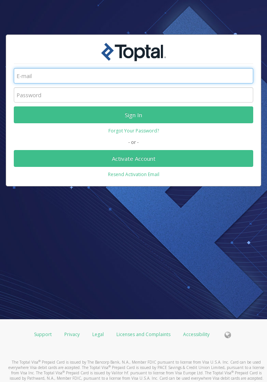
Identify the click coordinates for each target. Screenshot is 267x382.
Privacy (72, 334)
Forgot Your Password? (133, 130)
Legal (98, 334)
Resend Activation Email (133, 174)
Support (43, 334)
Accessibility (196, 334)
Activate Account (134, 158)
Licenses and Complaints (144, 334)
